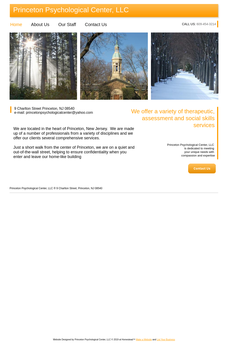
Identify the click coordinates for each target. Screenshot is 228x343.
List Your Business (166, 339)
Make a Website (144, 339)
